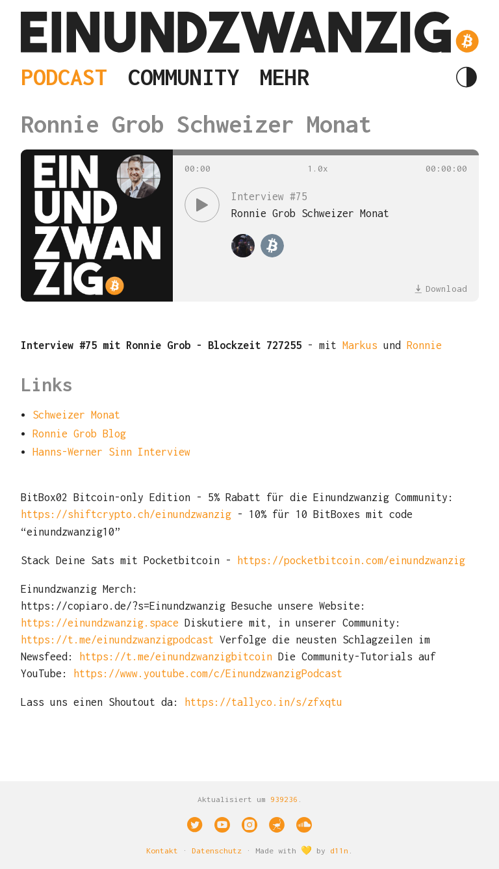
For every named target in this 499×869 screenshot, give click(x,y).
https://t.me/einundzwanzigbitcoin (178, 656)
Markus (359, 345)
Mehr (284, 76)
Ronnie (424, 345)
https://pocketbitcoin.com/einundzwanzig (351, 560)
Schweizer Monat (76, 415)
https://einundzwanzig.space (100, 623)
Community (183, 76)
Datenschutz (217, 850)
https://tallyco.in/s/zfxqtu (263, 702)
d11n (339, 850)
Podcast (64, 76)
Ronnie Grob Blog (79, 433)
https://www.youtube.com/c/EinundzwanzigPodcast (207, 673)
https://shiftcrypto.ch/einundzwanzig (126, 514)
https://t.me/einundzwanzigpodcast (117, 639)
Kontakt (162, 850)
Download (440, 288)
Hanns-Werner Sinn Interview (111, 452)
